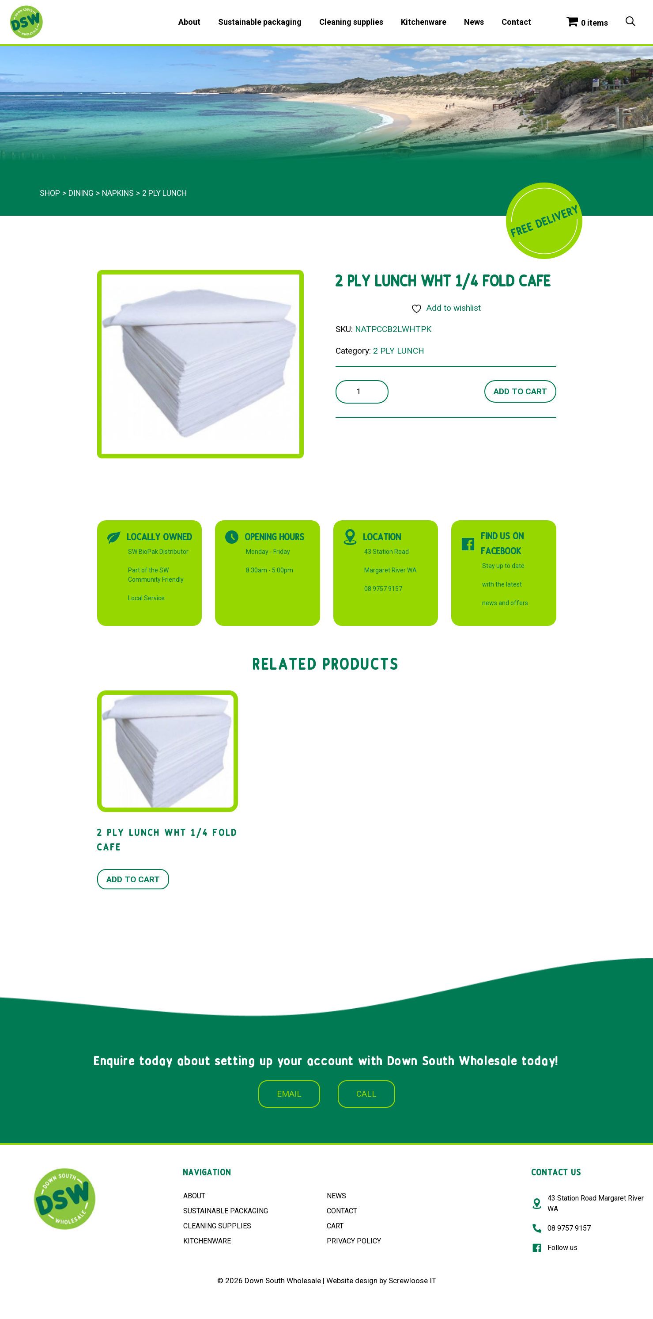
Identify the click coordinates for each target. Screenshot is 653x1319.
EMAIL (289, 1094)
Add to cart (520, 391)
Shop (50, 193)
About (189, 22)
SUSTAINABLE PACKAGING (225, 1211)
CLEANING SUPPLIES (217, 1226)
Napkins (118, 193)
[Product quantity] (362, 392)
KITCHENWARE (207, 1241)
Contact (516, 22)
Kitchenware (423, 22)
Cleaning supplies (351, 22)
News (474, 22)
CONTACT (342, 1211)
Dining (81, 193)
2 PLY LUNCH (164, 193)
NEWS (336, 1196)
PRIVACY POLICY (354, 1241)
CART (335, 1226)
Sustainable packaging (260, 22)
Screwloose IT (412, 1280)
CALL (366, 1094)
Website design (351, 1280)
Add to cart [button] (133, 879)
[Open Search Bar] (630, 22)
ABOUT (194, 1196)
